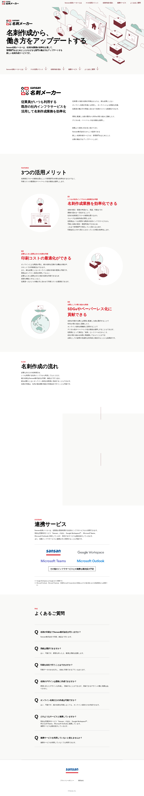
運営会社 (81, 780)
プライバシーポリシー (67, 780)
